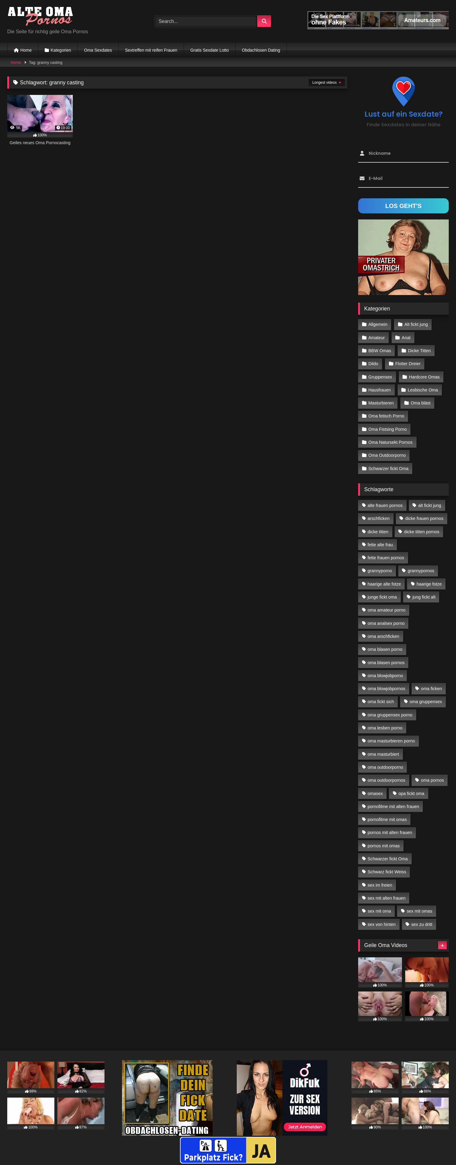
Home (26, 50)
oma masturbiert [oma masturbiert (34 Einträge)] (383, 754)
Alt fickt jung (416, 324)
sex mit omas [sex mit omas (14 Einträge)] (419, 911)
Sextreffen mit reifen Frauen (151, 50)
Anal (406, 337)
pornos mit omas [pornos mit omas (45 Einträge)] (384, 845)
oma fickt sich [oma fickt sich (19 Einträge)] (381, 701)
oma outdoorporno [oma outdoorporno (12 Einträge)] (385, 767)
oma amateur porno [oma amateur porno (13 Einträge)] (387, 610)
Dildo (373, 363)
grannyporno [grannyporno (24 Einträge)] (380, 570)
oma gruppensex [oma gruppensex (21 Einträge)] (425, 701)
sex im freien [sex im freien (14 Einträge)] (380, 885)
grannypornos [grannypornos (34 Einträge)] (421, 570)
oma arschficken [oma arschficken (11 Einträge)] (383, 636)
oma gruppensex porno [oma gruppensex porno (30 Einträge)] (390, 714)
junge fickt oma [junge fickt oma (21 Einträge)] (382, 597)
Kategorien (61, 50)
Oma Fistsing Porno (387, 429)
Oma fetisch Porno (386, 416)
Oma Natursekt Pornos (390, 442)
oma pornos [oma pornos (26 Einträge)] (432, 780)
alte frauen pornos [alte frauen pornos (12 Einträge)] (385, 505)
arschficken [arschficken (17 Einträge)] (379, 518)
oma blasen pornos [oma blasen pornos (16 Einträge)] (386, 662)
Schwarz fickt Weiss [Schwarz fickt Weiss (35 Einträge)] (387, 871)
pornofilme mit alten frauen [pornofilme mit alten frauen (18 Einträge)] (393, 806)
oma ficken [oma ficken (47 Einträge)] (431, 688)
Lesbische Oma (423, 390)
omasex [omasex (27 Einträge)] (375, 793)
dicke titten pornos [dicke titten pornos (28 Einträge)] (421, 531)
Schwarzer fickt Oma (388, 468)
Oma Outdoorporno (387, 455)
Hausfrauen (379, 390)
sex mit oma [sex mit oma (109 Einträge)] (379, 911)
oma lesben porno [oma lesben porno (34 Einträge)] (385, 727)
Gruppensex (380, 377)
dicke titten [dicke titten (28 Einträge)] (378, 531)
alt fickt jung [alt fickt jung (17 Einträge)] (429, 505)
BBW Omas (379, 350)
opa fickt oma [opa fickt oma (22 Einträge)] (411, 793)
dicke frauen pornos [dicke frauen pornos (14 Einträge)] (424, 518)
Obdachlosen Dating (261, 50)
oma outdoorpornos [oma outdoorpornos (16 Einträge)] (386, 780)
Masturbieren (381, 403)
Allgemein (377, 324)
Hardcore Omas (424, 377)
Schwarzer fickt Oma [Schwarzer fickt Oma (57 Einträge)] (388, 858)
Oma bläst (421, 403)
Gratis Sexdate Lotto (209, 50)
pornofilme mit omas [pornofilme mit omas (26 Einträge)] (387, 819)
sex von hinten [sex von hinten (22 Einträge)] (382, 924)
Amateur (376, 337)
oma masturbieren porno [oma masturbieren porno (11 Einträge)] (391, 740)
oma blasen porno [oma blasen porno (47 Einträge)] (385, 649)
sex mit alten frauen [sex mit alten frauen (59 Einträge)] (387, 898)
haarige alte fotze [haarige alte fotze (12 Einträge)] (384, 584)
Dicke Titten (419, 350)
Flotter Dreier (408, 363)
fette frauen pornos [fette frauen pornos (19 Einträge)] (386, 557)
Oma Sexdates (98, 50)
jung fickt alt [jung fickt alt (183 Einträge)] (424, 597)
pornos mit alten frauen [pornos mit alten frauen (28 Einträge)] (390, 832)
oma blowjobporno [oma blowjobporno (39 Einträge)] (385, 675)
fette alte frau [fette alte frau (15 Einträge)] (380, 544)
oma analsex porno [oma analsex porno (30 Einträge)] (386, 623)
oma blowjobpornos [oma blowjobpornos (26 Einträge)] (386, 688)
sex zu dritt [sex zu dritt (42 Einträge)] (421, 924)
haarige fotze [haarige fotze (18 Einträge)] (429, 584)
